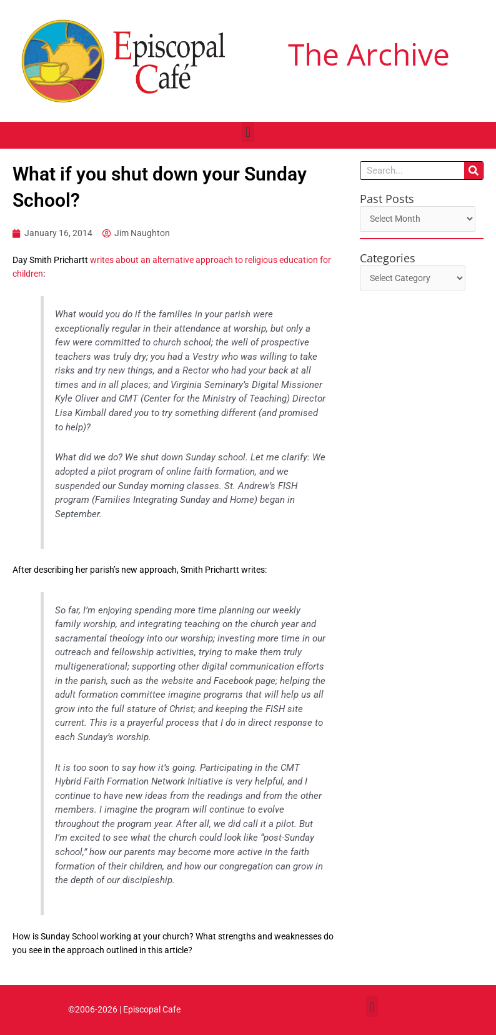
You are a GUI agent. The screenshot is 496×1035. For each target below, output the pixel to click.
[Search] (473, 170)
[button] (248, 132)
